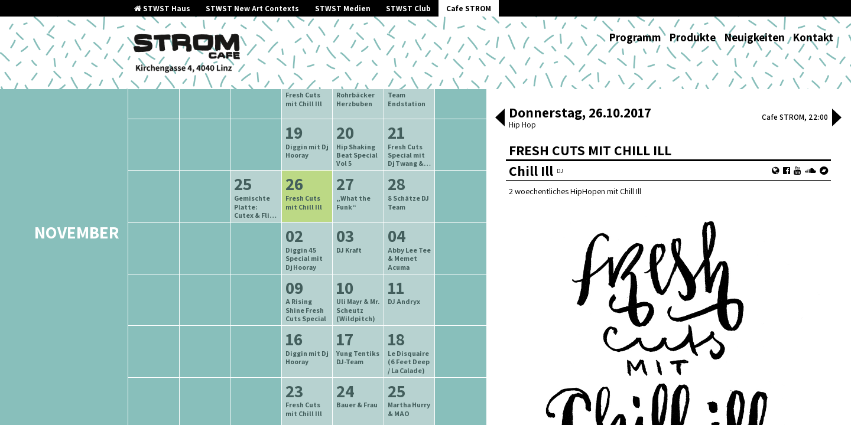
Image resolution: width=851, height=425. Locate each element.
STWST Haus (162, 9)
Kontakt (812, 37)
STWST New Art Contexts (252, 9)
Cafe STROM (468, 9)
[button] (500, 118)
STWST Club (408, 9)
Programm (635, 37)
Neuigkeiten (754, 37)
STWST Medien (343, 9)
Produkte (692, 37)
